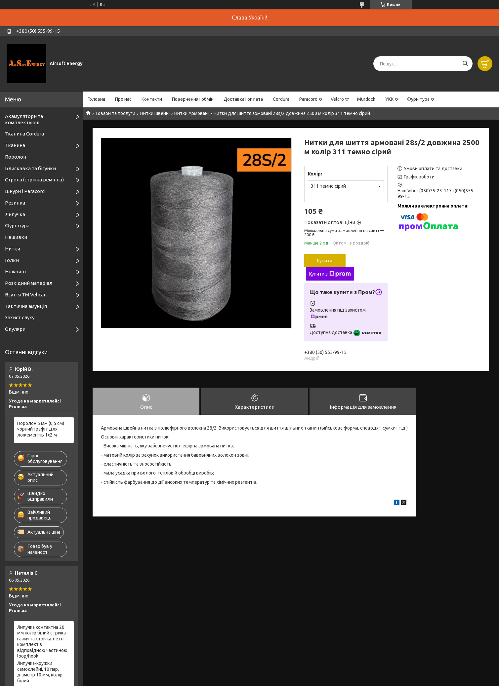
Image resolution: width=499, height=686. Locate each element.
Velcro (337, 99)
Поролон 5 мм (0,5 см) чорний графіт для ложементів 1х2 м (40, 429)
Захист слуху (19, 317)
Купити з (330, 274)
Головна (96, 99)
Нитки (12, 248)
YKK (389, 99)
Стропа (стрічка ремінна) (34, 179)
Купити (324, 260)
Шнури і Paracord (25, 191)
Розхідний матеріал (28, 283)
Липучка (15, 214)
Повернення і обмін (193, 99)
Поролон (15, 157)
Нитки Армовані (191, 113)
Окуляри (15, 329)
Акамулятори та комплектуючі (24, 119)
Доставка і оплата (243, 99)
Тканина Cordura (24, 133)
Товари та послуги (115, 113)
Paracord (308, 99)
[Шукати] (465, 63)
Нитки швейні (155, 113)
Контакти (152, 99)
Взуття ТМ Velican (26, 294)
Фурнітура (418, 99)
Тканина (15, 145)
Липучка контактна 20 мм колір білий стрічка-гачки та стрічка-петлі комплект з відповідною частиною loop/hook (42, 642)
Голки (12, 260)
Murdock (366, 99)
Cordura (281, 99)
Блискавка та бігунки (30, 168)
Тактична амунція (26, 306)
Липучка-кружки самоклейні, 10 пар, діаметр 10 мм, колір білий (39, 672)
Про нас (123, 99)
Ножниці (15, 271)
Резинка (15, 203)
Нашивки (16, 237)
